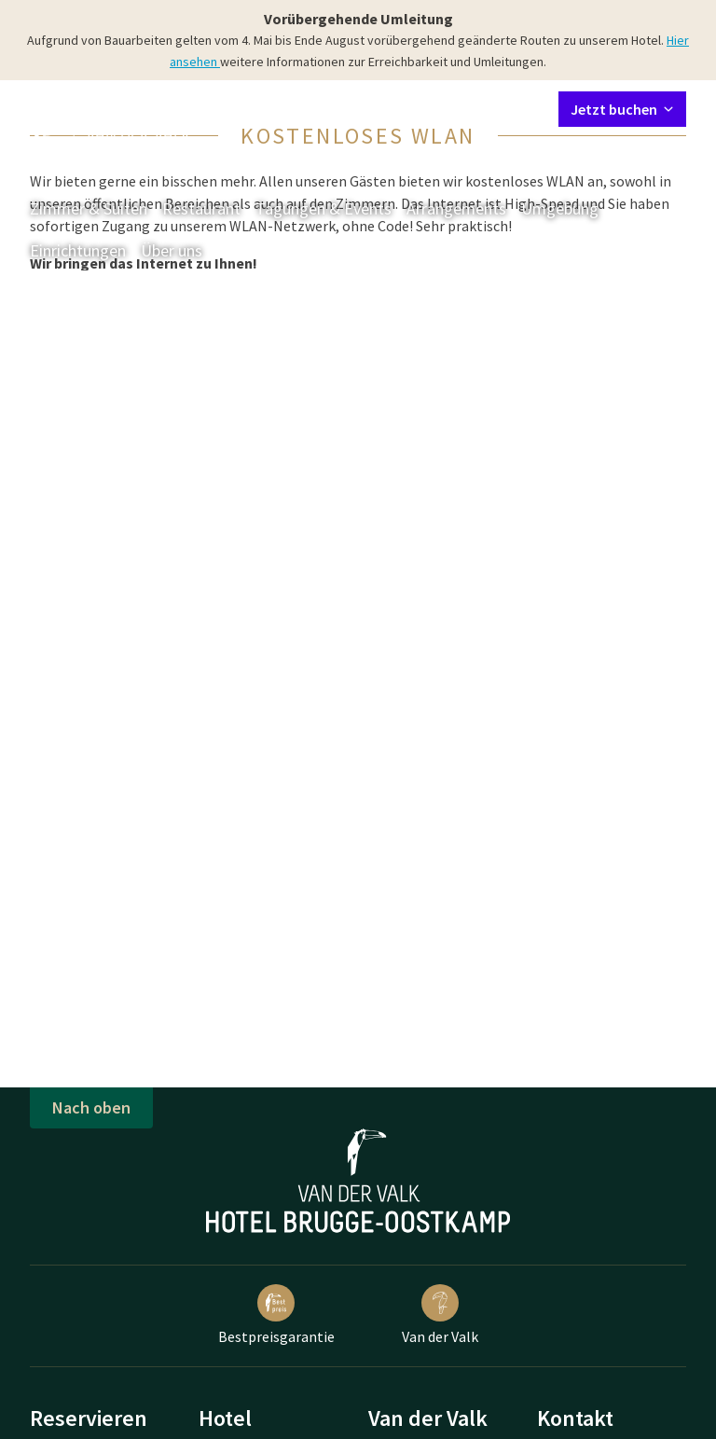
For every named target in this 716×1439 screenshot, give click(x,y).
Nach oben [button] (91, 1107)
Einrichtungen (78, 250)
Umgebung (560, 208)
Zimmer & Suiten (88, 208)
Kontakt (331, 108)
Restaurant (201, 208)
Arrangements (456, 208)
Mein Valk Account (431, 108)
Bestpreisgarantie (276, 1315)
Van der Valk (440, 1315)
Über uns (171, 250)
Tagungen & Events (323, 208)
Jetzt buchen (622, 109)
